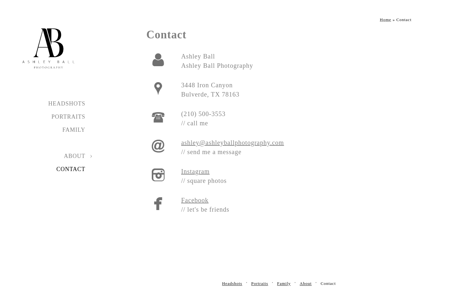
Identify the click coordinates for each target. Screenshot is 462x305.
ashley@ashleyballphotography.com (232, 142)
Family (73, 130)
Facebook (195, 200)
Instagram (195, 171)
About (74, 156)
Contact (70, 169)
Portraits (68, 116)
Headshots (66, 103)
